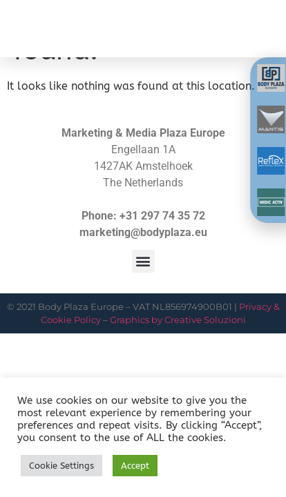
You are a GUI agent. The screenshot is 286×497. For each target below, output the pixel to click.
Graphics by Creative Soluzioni (178, 319)
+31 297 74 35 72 (162, 215)
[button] (260, 35)
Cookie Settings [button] (61, 465)
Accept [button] (135, 465)
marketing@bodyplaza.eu (143, 232)
